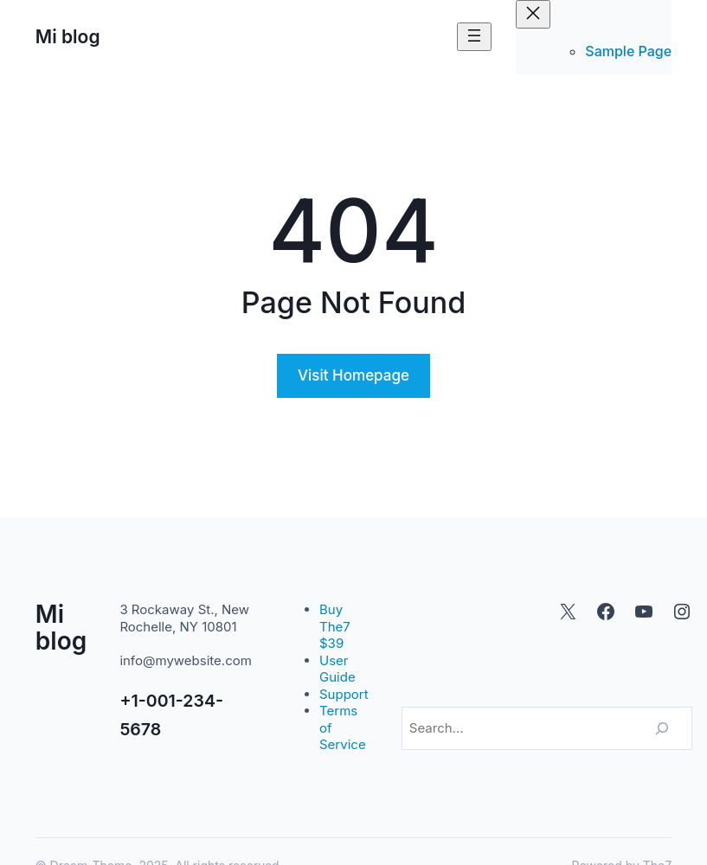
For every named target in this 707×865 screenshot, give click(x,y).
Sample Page (628, 51)
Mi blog (67, 37)
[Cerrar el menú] (533, 14)
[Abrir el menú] (474, 36)
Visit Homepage (353, 375)
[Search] (662, 728)
